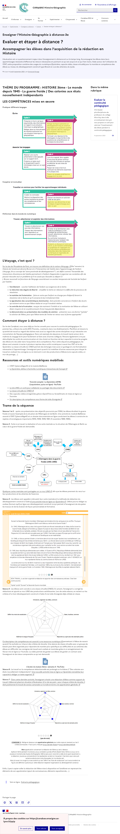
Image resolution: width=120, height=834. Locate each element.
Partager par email (22, 802)
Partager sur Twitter (11, 802)
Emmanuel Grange (33, 72)
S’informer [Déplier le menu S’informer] (15, 19)
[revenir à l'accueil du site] (49, 7)
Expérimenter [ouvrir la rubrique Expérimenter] (14, 27)
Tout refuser (41, 828)
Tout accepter (57, 828)
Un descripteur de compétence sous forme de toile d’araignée (35, 399)
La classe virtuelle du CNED (21, 391)
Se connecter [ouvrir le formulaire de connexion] (87, 5)
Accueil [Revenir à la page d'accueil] (5, 18)
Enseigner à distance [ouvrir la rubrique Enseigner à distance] (27, 27)
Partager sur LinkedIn (16, 802)
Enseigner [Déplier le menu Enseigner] (28, 19)
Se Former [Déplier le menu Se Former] (40, 19)
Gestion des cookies (90, 825)
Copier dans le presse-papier (28, 802)
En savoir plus (25, 828)
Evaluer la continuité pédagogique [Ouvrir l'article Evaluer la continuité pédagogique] (101, 103)
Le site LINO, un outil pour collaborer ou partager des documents (36, 388)
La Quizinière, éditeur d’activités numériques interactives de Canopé (37, 369)
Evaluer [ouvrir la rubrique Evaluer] (39, 27)
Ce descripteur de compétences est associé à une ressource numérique (32, 641)
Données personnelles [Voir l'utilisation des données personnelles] (73, 825)
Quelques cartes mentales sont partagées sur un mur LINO (26, 491)
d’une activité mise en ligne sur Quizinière (47, 501)
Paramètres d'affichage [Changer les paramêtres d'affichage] (106, 4)
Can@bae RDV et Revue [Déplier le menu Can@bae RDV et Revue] (87, 19)
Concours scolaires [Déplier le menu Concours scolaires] (104, 19)
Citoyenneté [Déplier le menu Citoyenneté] (70, 19)
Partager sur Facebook (5, 802)
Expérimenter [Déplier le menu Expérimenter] (55, 19)
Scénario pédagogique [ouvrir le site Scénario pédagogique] (30, 782)
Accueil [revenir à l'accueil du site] (5, 27)
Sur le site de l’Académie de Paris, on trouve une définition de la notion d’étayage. (36, 266)
